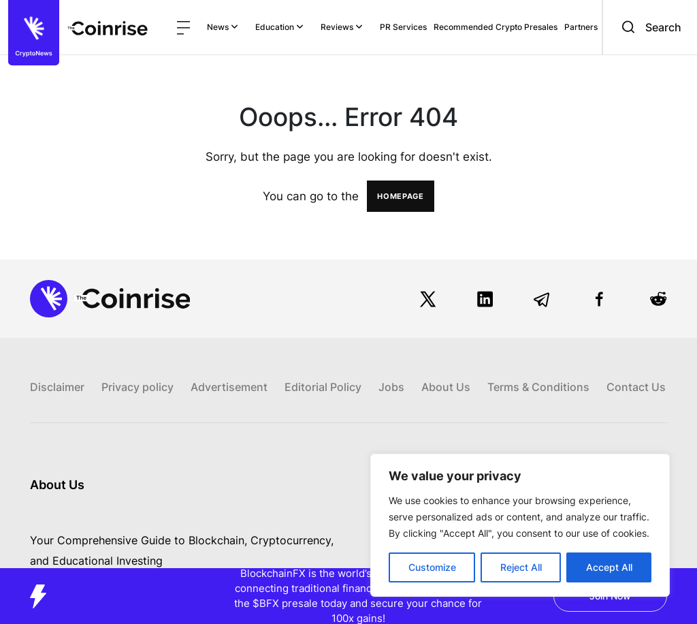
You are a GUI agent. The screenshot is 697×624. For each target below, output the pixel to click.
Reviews (342, 27)
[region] (520, 525)
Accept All (609, 567)
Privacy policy (137, 387)
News (222, 27)
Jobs (391, 387)
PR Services (403, 27)
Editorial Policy (323, 387)
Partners (581, 27)
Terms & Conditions (538, 387)
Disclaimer (57, 387)
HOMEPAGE (400, 196)
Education (279, 27)
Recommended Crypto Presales (495, 27)
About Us (445, 387)
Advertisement (229, 387)
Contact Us (636, 387)
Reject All (521, 567)
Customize (432, 567)
